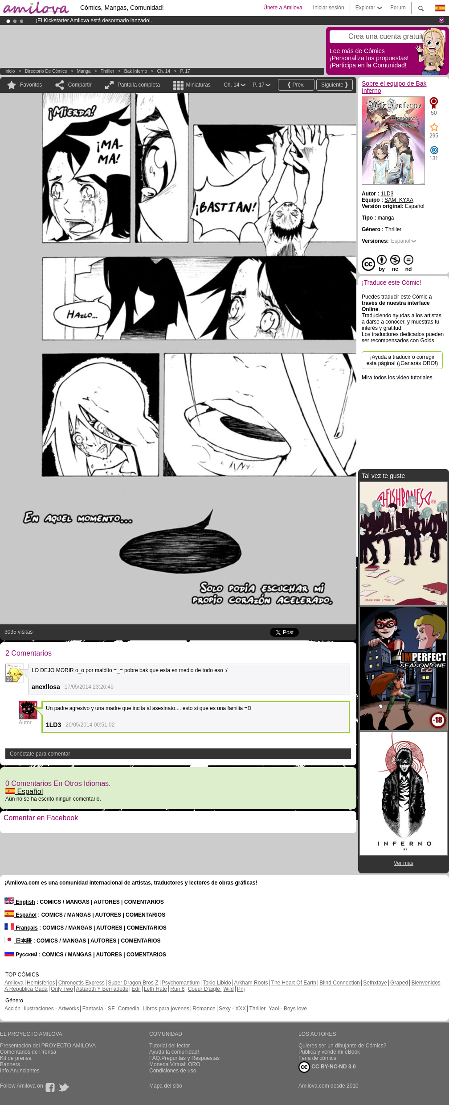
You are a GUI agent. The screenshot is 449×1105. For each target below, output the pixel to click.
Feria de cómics (317, 1058)
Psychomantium (181, 983)
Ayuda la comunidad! (174, 1052)
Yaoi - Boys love (288, 1008)
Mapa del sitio (165, 1086)
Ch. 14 (163, 71)
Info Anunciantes (20, 1071)
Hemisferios (41, 983)
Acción (12, 1008)
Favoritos (31, 85)
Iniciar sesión (328, 7)
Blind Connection (339, 983)
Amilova (14, 983)
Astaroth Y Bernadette (102, 989)
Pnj (241, 989)
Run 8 (177, 989)
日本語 (18, 941)
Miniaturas (198, 85)
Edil (136, 989)
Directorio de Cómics (46, 71)
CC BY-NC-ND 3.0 (327, 1067)
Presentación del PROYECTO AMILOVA (48, 1046)
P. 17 (185, 71)
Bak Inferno (135, 71)
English (19, 902)
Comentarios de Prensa (28, 1052)
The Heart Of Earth (293, 983)
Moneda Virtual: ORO (174, 1064)
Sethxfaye (375, 983)
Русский (20, 954)
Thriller (107, 71)
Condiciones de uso (172, 1071)
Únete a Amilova (282, 7)
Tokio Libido (217, 983)
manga (84, 71)
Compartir (80, 85)
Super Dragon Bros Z (133, 983)
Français (21, 928)
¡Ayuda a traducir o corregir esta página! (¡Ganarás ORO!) (402, 360)
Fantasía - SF (98, 1008)
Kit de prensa (16, 1058)
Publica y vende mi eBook (329, 1052)
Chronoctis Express (81, 983)
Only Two (62, 989)
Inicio (9, 71)
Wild (228, 989)
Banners (10, 1064)
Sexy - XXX (232, 1008)
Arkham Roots (251, 983)
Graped (399, 983)
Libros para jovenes (166, 1008)
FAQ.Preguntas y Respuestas (184, 1058)
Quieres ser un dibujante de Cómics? (342, 1046)
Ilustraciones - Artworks (51, 1008)
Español (24, 791)
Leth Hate (155, 989)
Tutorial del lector (169, 1046)
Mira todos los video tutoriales (397, 377)
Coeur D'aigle (205, 989)
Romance (203, 1008)
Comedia (128, 1008)
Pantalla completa (139, 85)
